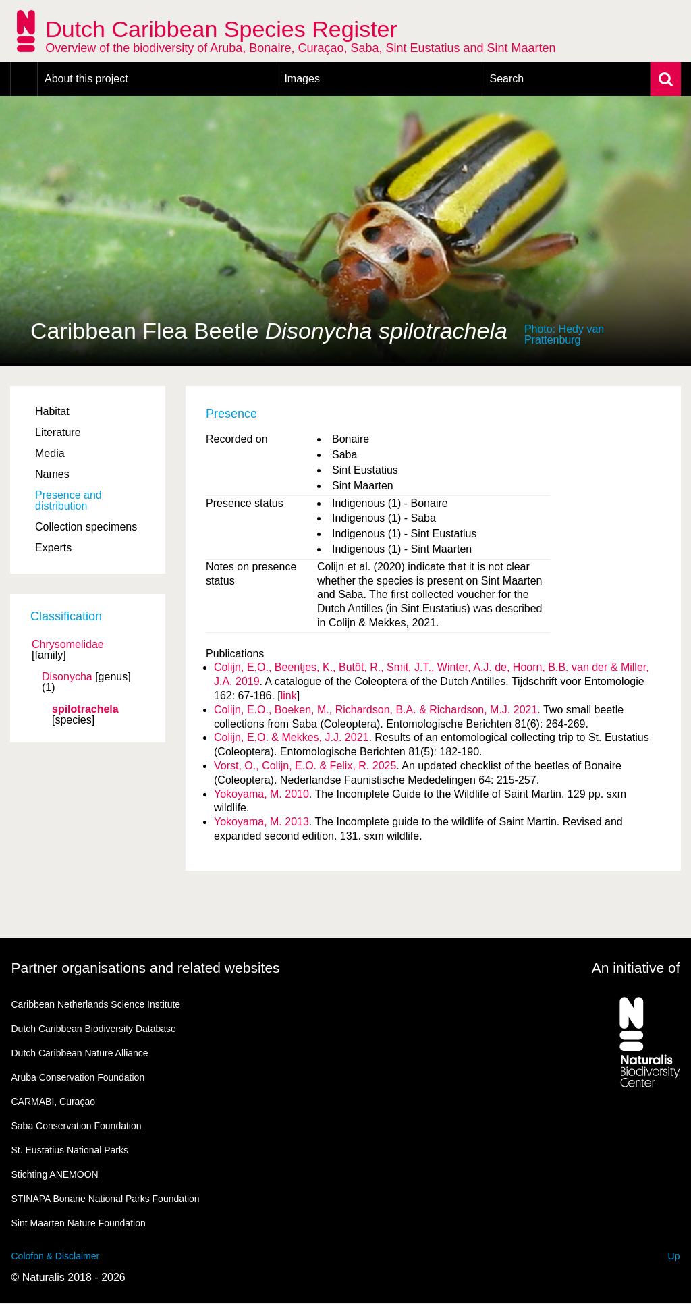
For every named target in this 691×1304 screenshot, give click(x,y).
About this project (86, 78)
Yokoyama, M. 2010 (261, 794)
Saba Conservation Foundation (76, 1125)
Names (52, 474)
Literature (58, 432)
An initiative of (636, 967)
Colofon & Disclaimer (55, 1256)
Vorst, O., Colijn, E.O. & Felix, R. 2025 (305, 765)
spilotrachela (85, 709)
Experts (53, 547)
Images (301, 78)
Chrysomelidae (68, 644)
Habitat (52, 411)
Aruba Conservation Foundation (78, 1077)
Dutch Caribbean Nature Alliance (79, 1053)
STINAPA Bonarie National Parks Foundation (105, 1198)
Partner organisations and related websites (145, 967)
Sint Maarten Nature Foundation (78, 1223)
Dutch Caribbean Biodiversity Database (93, 1028)
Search (506, 78)
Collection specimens (86, 527)
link (289, 695)
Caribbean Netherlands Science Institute (96, 1004)
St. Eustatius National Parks (70, 1150)
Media (50, 453)
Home (24, 79)
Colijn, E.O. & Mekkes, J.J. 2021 (291, 737)
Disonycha (67, 677)
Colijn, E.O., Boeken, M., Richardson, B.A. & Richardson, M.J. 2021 (375, 709)
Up (674, 1256)
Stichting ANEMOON (55, 1174)
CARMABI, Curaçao (53, 1101)
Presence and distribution (68, 500)
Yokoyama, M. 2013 (261, 821)
